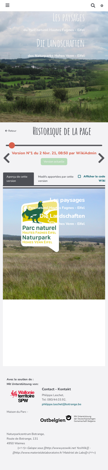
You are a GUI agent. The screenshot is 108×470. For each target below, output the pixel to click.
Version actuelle (54, 162)
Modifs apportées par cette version (55, 179)
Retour (10, 131)
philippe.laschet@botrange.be (61, 404)
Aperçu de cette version (16, 179)
